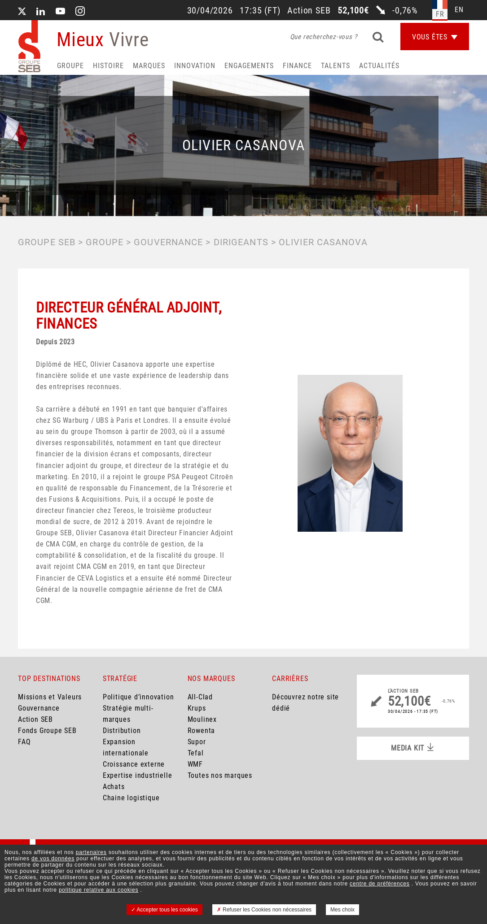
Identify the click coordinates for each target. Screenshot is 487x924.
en (459, 9)
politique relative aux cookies (98, 890)
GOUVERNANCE (168, 242)
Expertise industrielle (137, 775)
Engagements (249, 65)
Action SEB (35, 719)
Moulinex (202, 719)
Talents (335, 65)
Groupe (70, 65)
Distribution (122, 730)
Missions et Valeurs (50, 697)
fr (440, 14)
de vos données (53, 858)
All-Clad (200, 697)
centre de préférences (380, 884)
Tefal (196, 753)
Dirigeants (241, 242)
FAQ (24, 741)
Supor (197, 741)
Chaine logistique (131, 798)
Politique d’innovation (138, 697)
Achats (114, 786)
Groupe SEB (46, 242)
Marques (149, 65)
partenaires (91, 852)
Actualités (379, 65)
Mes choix (342, 910)
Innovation (194, 65)
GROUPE (104, 242)
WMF (195, 764)
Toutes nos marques (220, 775)
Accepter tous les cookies (164, 910)
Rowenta (201, 730)
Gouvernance (39, 708)
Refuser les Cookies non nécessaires (264, 910)
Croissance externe (134, 764)
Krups (197, 708)
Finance (297, 65)
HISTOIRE (108, 65)
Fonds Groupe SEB (47, 730)
